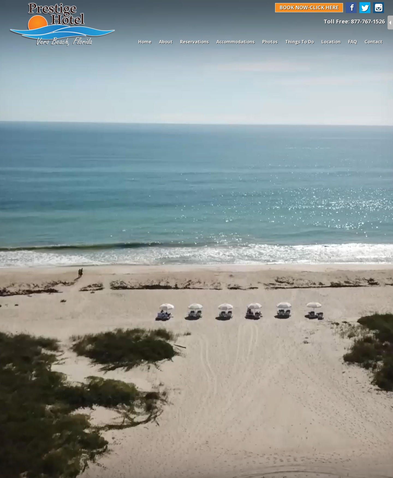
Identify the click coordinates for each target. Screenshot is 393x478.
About (165, 42)
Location (331, 42)
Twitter (364, 7)
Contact (373, 42)
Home (144, 42)
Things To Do (299, 42)
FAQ (352, 42)
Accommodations (235, 42)
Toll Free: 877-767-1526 (354, 21)
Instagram (378, 7)
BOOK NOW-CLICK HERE (309, 7)
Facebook (351, 7)
